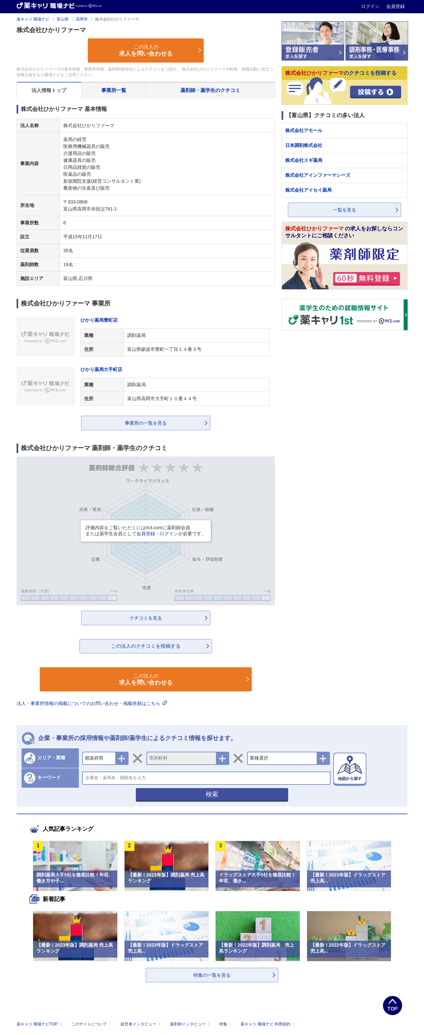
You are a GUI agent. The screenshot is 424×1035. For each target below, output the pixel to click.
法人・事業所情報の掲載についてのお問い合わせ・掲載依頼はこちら (92, 703)
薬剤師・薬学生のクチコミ (210, 90)
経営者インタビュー (141, 1024)
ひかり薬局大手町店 (101, 369)
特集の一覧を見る (212, 975)
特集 (226, 1024)
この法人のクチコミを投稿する (146, 646)
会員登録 (395, 6)
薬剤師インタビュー (190, 1024)
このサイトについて (92, 1024)
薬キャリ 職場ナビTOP (40, 1024)
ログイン (371, 6)
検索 (212, 794)
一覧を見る (344, 209)
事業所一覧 (113, 90)
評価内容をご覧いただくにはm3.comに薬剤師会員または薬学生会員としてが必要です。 (145, 530)
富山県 (63, 19)
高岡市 (82, 19)
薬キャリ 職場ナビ (33, 19)
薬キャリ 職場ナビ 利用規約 (267, 1024)
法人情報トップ (48, 90)
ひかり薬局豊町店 (99, 320)
